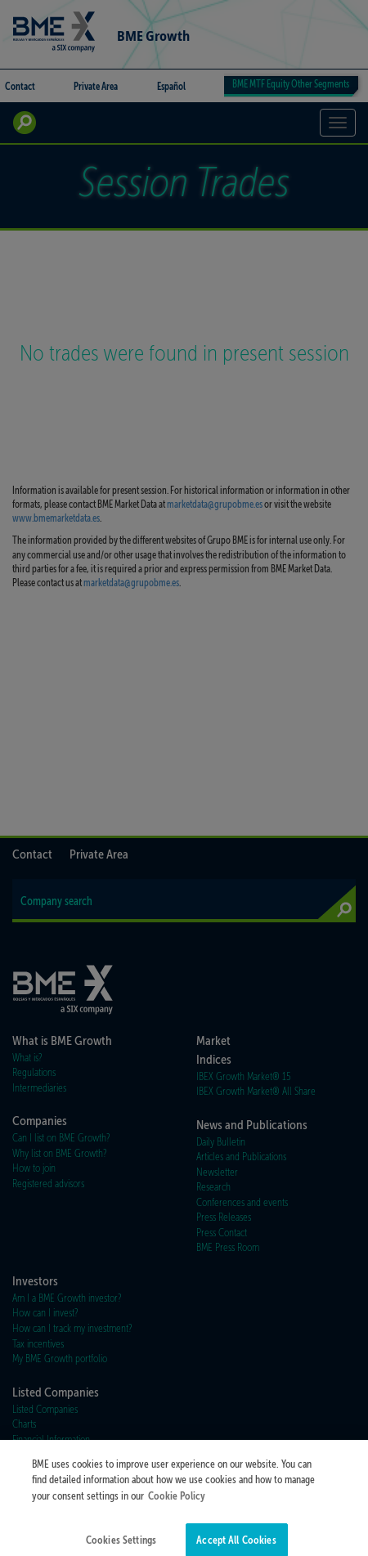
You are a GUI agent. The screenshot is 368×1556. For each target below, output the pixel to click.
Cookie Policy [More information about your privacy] (176, 1504)
